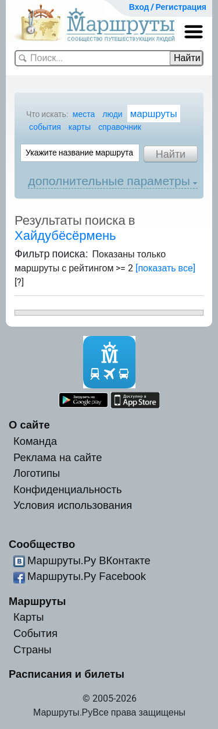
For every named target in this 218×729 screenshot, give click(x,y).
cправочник (119, 127)
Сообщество (42, 544)
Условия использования (72, 505)
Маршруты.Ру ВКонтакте (89, 560)
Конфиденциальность (67, 489)
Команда (35, 441)
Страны (32, 649)
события (45, 127)
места (84, 114)
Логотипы (36, 473)
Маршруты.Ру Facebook (86, 576)
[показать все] (165, 268)
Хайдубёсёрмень (65, 235)
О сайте (29, 425)
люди (112, 114)
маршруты (153, 113)
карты (80, 127)
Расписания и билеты (66, 674)
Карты (28, 617)
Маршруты (37, 601)
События (35, 633)
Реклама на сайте (57, 457)
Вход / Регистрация (167, 7)
